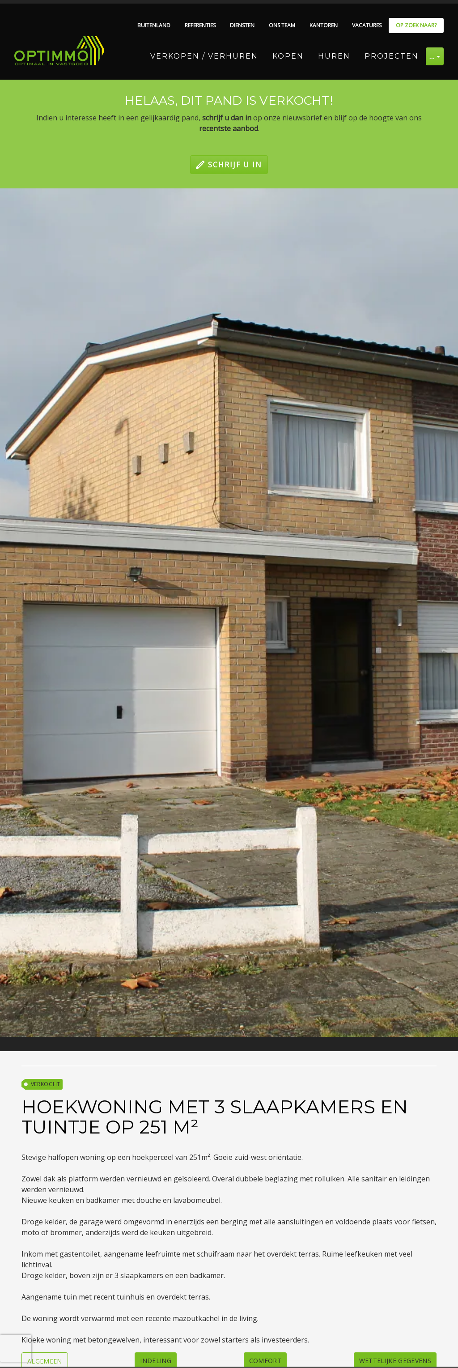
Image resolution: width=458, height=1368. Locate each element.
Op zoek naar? (416, 25)
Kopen (288, 56)
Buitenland (153, 25)
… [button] (432, 56)
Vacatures (367, 25)
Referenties (200, 25)
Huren (334, 56)
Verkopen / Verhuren (204, 56)
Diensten (242, 25)
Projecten (392, 56)
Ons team (282, 25)
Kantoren (324, 25)
